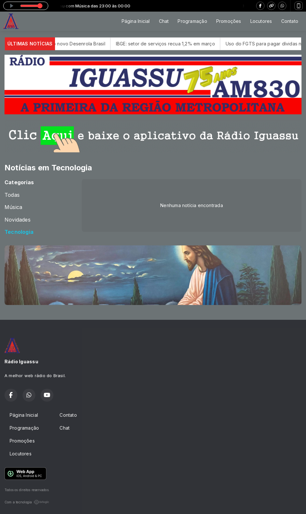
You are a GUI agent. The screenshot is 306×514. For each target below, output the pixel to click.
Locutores (261, 21)
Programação (192, 21)
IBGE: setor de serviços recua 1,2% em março (172, 43)
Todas (12, 195)
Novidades (18, 220)
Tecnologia (19, 232)
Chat (164, 21)
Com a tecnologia (27, 502)
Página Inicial (136, 21)
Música (13, 207)
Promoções (228, 21)
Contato (289, 21)
